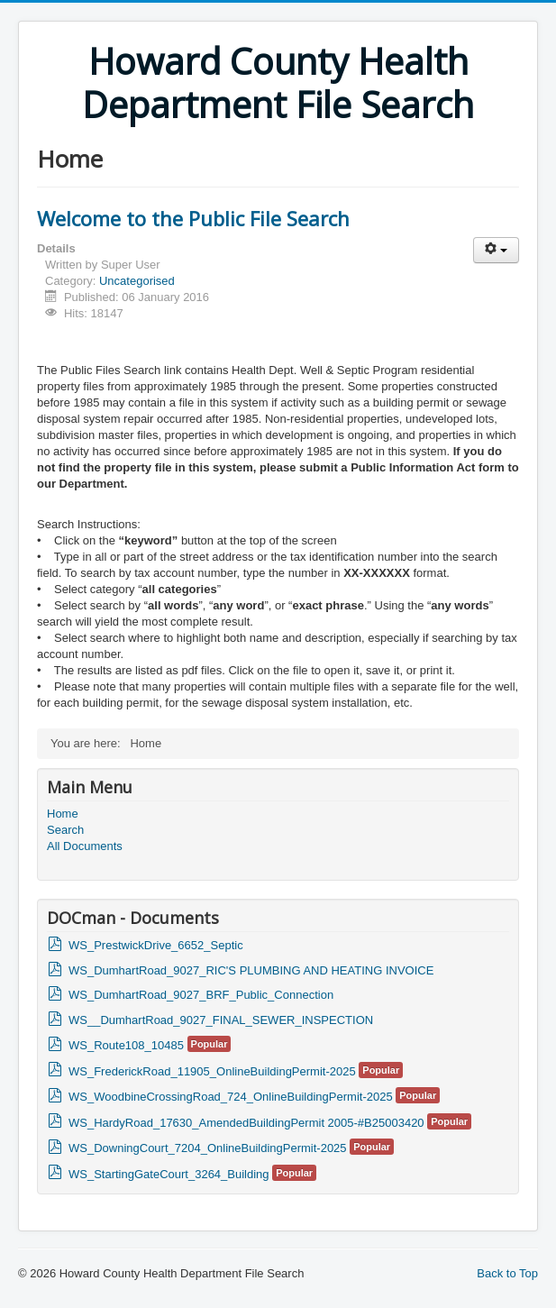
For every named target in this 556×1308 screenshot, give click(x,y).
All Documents (85, 846)
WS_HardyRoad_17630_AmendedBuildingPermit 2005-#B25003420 (246, 1123)
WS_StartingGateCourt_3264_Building (168, 1174)
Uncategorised (137, 281)
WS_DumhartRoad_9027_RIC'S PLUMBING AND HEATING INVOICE (250, 970)
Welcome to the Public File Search (193, 218)
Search (65, 830)
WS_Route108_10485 (126, 1045)
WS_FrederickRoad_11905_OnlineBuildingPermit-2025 (212, 1071)
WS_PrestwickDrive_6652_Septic (155, 945)
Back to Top (507, 1273)
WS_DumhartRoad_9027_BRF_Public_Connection (200, 995)
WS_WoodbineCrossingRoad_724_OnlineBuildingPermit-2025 (230, 1096)
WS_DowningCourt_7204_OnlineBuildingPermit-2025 (207, 1148)
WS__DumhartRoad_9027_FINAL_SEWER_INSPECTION (220, 1020)
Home (62, 813)
